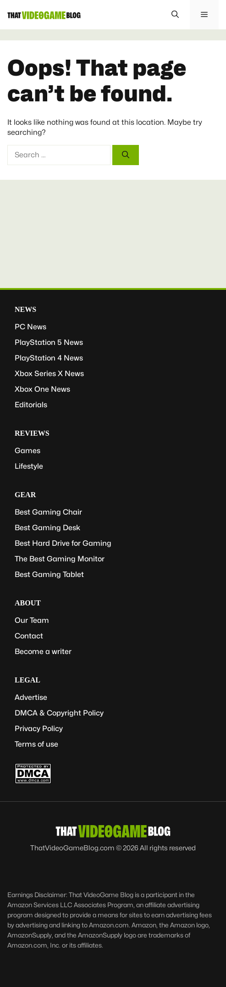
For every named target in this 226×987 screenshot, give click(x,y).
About (28, 603)
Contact (29, 636)
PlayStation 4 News (49, 358)
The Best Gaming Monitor (60, 558)
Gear (25, 495)
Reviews (32, 433)
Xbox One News (42, 389)
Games (27, 450)
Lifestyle (29, 466)
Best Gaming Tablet (49, 574)
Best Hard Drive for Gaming (63, 543)
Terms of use (36, 744)
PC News (30, 326)
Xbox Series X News (49, 373)
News (25, 309)
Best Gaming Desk (47, 527)
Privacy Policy (39, 728)
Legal (27, 680)
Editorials (31, 404)
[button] (175, 14)
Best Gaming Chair (48, 512)
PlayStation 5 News (49, 342)
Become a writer (43, 651)
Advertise (31, 697)
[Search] (125, 155)
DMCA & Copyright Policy (59, 713)
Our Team (32, 620)
